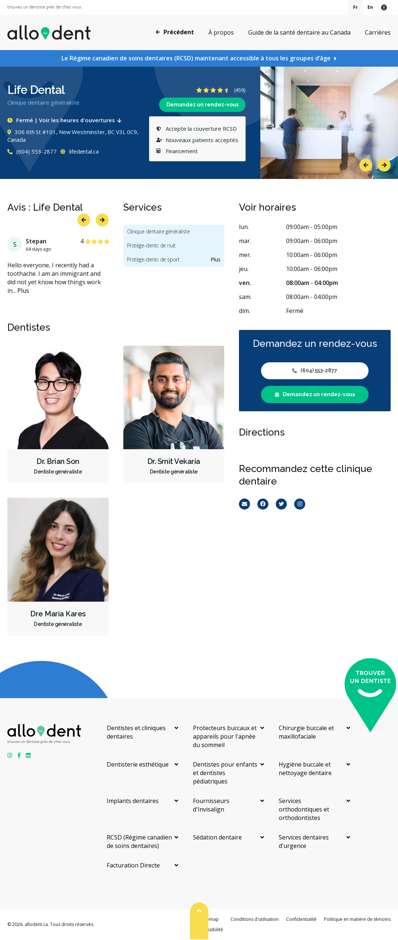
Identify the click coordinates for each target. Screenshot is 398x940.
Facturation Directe (133, 865)
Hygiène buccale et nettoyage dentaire (305, 768)
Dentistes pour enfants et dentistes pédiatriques (225, 772)
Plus (23, 290)
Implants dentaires (133, 801)
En (370, 7)
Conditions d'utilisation (254, 919)
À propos (221, 32)
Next (384, 165)
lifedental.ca (79, 151)
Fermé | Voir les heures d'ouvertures (65, 120)
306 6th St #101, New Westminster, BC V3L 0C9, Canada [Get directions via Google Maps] (72, 136)
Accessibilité (210, 929)
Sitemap (210, 919)
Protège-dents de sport (153, 259)
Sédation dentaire (217, 837)
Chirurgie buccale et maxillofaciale (306, 732)
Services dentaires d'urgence (304, 841)
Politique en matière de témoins (357, 919)
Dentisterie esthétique (138, 764)
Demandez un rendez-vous (202, 105)
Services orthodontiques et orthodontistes (304, 809)
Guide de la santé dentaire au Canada (299, 32)
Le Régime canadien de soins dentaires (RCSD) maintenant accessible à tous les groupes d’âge (196, 58)
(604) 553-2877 (32, 151)
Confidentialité (301, 919)
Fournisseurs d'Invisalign (211, 805)
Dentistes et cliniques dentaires (136, 732)
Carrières (378, 32)
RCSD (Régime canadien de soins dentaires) (139, 841)
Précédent (175, 32)
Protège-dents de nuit (151, 245)
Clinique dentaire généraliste (158, 231)
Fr (355, 7)
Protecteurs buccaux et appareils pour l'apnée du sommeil (225, 736)
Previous (365, 165)
